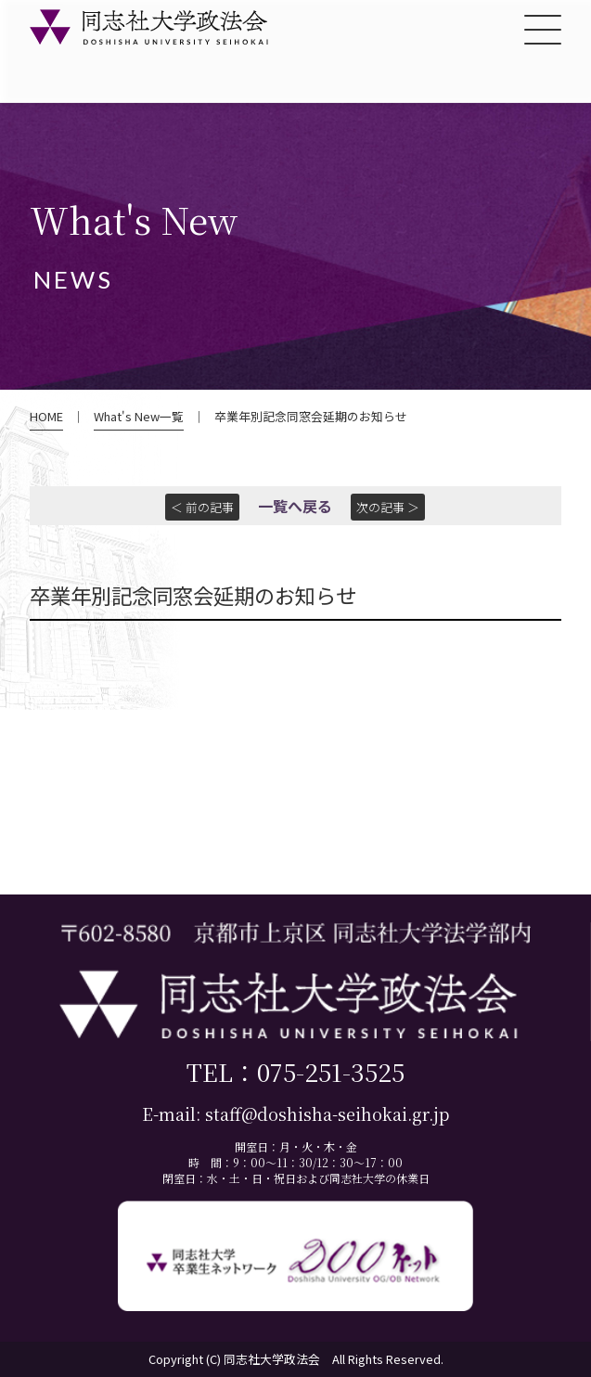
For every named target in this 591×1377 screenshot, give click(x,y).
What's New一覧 (139, 416)
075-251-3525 (331, 1071)
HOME (46, 416)
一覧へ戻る (295, 506)
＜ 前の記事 (202, 507)
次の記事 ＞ (387, 507)
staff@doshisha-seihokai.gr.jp (327, 1114)
